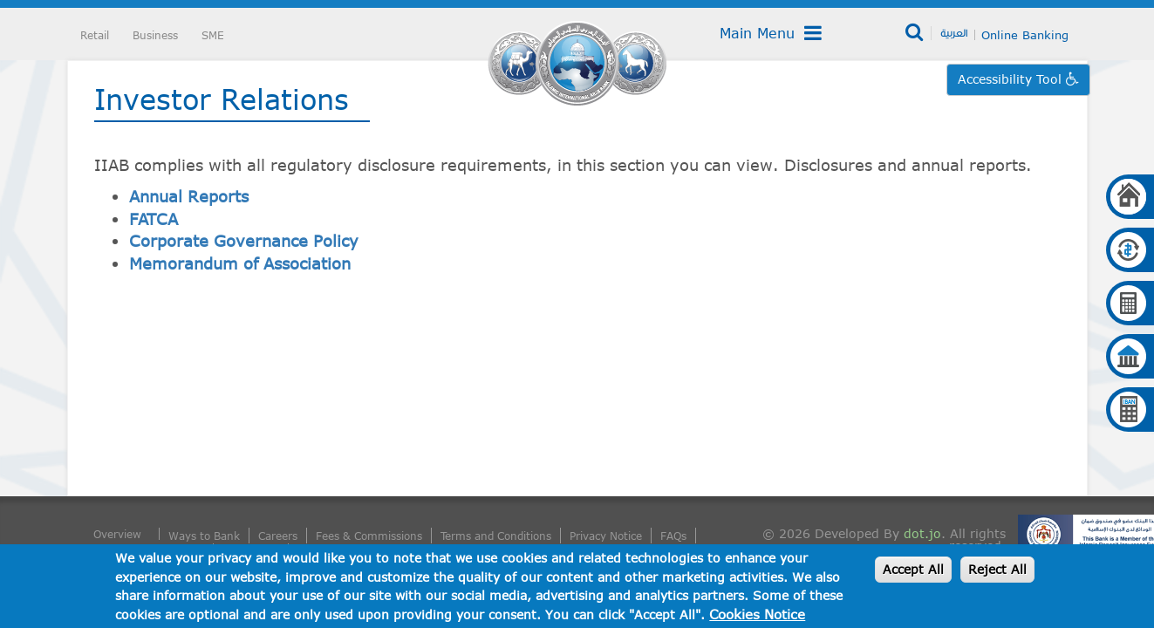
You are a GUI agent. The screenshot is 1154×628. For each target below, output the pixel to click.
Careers (277, 535)
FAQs (673, 535)
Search (915, 33)
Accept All (913, 569)
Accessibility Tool (1012, 79)
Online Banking (1025, 35)
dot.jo (922, 533)
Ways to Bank (204, 535)
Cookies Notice (757, 614)
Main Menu (771, 33)
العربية (953, 32)
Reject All (997, 569)
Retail (94, 35)
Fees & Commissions (369, 535)
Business (155, 35)
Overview (117, 534)
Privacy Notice (606, 535)
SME (212, 35)
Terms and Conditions (495, 535)
